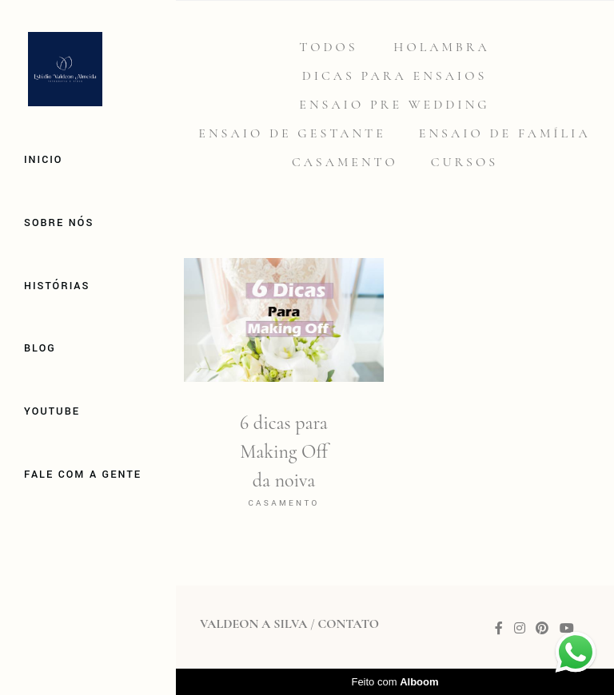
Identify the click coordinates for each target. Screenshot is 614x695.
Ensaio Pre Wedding (394, 104)
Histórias (57, 286)
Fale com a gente (83, 474)
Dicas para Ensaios (395, 76)
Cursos (464, 162)
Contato (347, 624)
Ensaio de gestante (292, 133)
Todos (328, 47)
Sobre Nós (59, 223)
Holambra (441, 47)
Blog (40, 348)
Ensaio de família (505, 133)
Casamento (345, 162)
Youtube (52, 411)
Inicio (43, 160)
